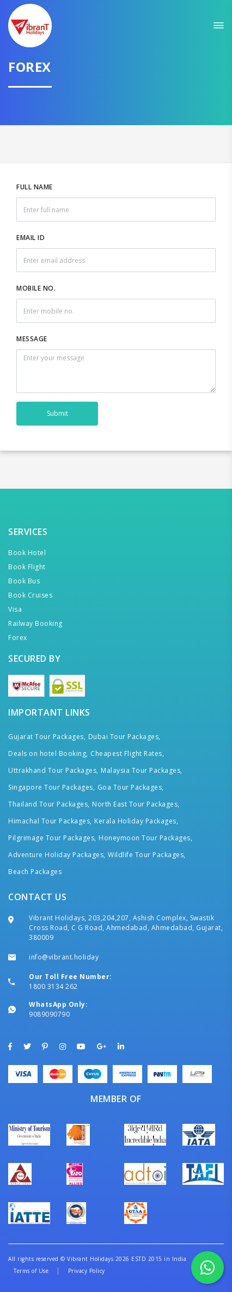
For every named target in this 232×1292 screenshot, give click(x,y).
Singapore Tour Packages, (51, 787)
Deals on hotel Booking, (48, 753)
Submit (57, 413)
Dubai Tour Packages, (124, 736)
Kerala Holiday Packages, (136, 821)
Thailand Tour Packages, (49, 804)
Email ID (30, 237)
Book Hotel (27, 552)
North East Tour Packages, (136, 804)
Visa (15, 609)
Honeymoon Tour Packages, (145, 837)
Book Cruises (30, 595)
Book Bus (24, 581)
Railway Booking (35, 623)
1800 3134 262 (53, 986)
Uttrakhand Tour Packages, (53, 770)
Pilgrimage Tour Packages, (52, 837)
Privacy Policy (86, 1271)
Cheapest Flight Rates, (127, 753)
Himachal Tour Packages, (50, 821)
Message (31, 338)
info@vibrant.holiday (64, 957)
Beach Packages (35, 871)
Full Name (34, 187)
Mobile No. (36, 288)
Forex (17, 637)
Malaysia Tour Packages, (141, 770)
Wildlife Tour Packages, (147, 854)
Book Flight (27, 566)
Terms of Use (31, 1271)
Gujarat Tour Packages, (47, 736)
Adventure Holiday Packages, (57, 854)
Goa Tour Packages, (130, 787)
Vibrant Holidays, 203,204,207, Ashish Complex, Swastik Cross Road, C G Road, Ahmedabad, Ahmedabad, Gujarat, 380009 (126, 927)
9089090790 (49, 1014)
